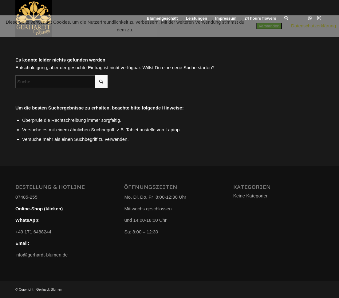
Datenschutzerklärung (313, 25)
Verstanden (269, 26)
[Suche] (61, 81)
